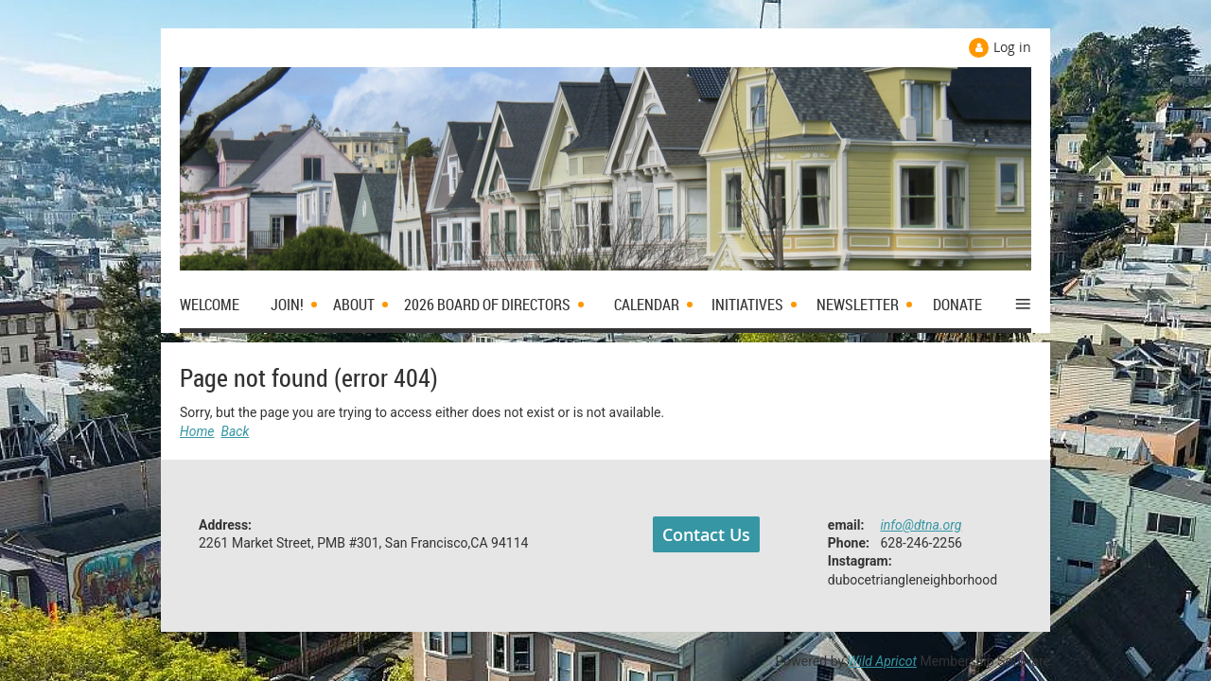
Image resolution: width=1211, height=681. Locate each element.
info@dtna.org (921, 525)
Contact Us (706, 534)
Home (197, 431)
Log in (1012, 47)
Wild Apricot (882, 661)
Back (235, 431)
